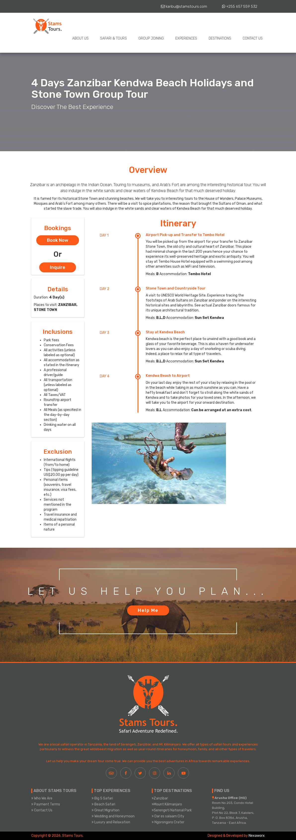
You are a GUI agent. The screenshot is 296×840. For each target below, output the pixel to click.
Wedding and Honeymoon (113, 816)
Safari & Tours (113, 38)
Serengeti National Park (172, 810)
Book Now (57, 240)
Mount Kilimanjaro (167, 804)
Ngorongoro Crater (168, 822)
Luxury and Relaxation (111, 822)
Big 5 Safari (102, 798)
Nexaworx (257, 836)
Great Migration (105, 810)
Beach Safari (103, 804)
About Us (80, 38)
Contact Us (253, 38)
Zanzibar (160, 798)
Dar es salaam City (168, 816)
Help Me (148, 610)
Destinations (220, 38)
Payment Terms (45, 804)
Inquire (57, 267)
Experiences (186, 38)
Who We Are (41, 798)
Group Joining (151, 38)
